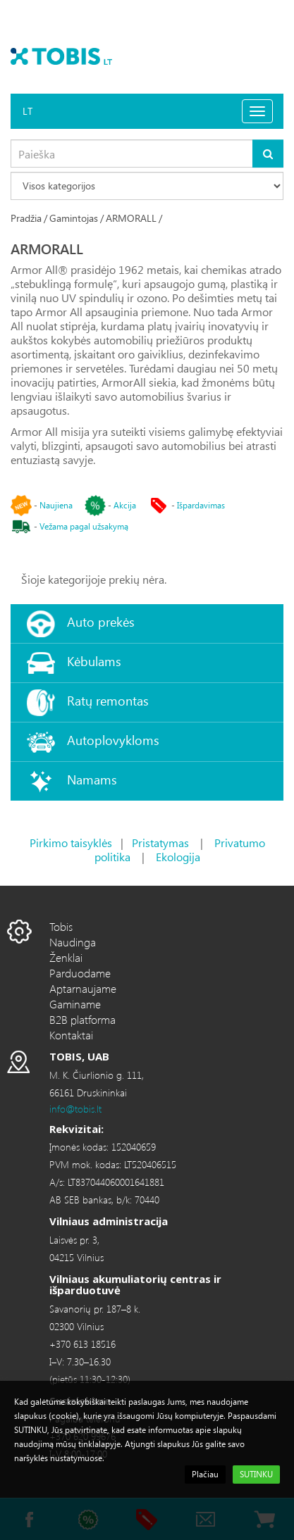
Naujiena (56, 505)
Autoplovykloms (113, 740)
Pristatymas (160, 842)
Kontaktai (71, 1034)
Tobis (61, 926)
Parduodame (80, 972)
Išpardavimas (201, 505)
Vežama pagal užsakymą (83, 526)
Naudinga (72, 941)
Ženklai (65, 957)
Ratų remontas (108, 700)
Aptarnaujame (82, 988)
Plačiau (205, 1474)
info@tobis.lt (75, 1108)
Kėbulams (94, 661)
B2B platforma (82, 1019)
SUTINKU (256, 1474)
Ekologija (178, 856)
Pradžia (26, 218)
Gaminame (75, 1003)
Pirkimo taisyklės (71, 842)
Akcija (125, 505)
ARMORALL (131, 218)
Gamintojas (73, 218)
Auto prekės (101, 621)
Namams (92, 779)
